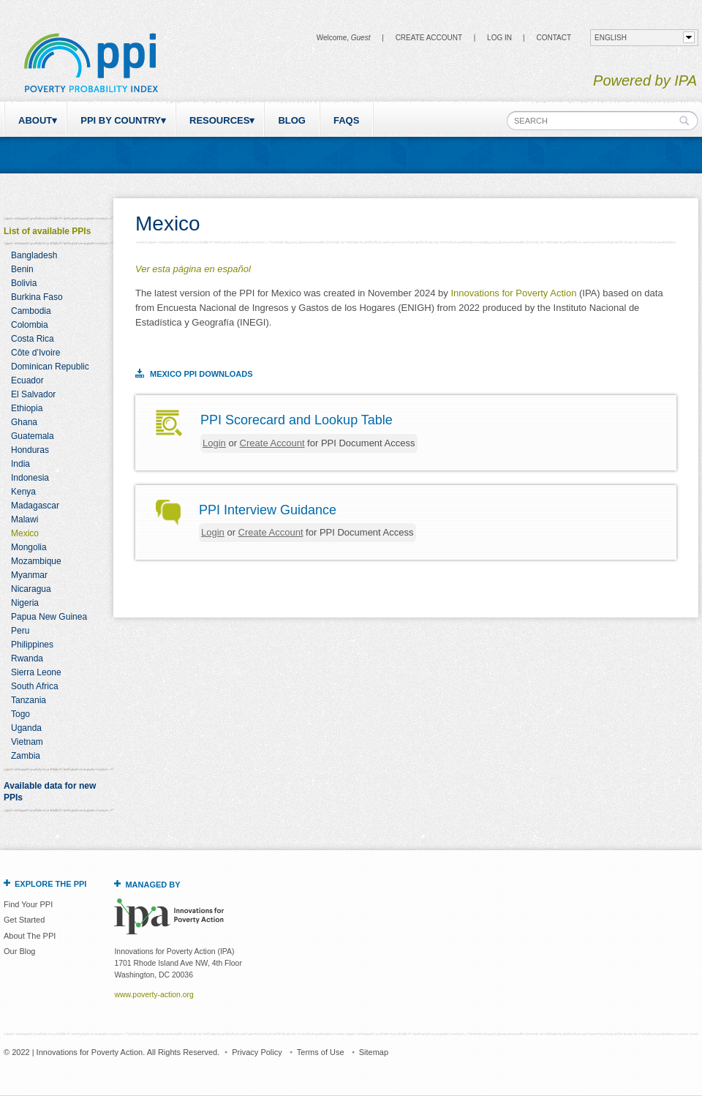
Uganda (26, 728)
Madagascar (35, 505)
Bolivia (24, 283)
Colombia (29, 325)
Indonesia (30, 478)
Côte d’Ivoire (35, 353)
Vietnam (27, 742)
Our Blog (19, 951)
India (20, 464)
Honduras (30, 450)
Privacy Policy (257, 1052)
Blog (292, 120)
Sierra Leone (36, 672)
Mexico (25, 533)
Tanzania (28, 700)
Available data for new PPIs (50, 792)
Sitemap (373, 1052)
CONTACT (553, 38)
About (35, 120)
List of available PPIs (47, 231)
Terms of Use (320, 1052)
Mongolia (29, 547)
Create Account (429, 38)
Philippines (32, 644)
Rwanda (27, 658)
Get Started (24, 919)
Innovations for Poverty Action (513, 293)
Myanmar (29, 575)
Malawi (24, 519)
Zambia (25, 756)
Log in (499, 38)
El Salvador (33, 394)
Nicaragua (31, 589)
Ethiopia (26, 408)
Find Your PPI (28, 904)
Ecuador (27, 380)
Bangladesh (34, 255)
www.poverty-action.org (153, 995)
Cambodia (31, 311)
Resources (219, 120)
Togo (20, 714)
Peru (20, 631)
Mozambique (36, 561)
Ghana (24, 422)
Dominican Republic (50, 366)
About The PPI (30, 935)
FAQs (346, 120)
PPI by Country (120, 120)
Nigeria (25, 603)
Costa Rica (32, 339)
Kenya (23, 492)
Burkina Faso (37, 297)
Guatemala (32, 436)
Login (214, 443)
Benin (22, 269)
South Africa (34, 686)
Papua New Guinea (49, 617)
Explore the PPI (50, 883)
